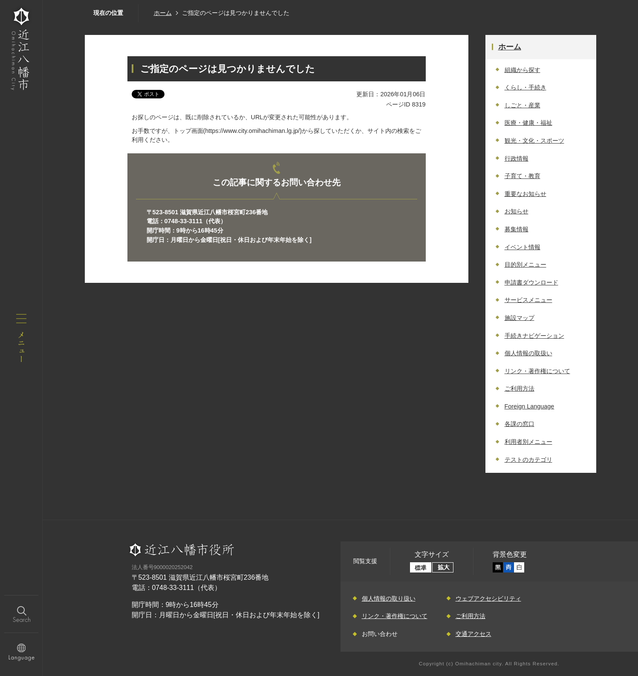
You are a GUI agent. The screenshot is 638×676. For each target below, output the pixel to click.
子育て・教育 (522, 176)
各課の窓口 (519, 423)
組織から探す (522, 69)
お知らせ (516, 211)
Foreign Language (529, 406)
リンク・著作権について (537, 371)
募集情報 (516, 229)
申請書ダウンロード (531, 282)
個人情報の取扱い (528, 353)
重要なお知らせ (525, 193)
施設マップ (519, 317)
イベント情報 (522, 247)
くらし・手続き (525, 87)
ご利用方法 (519, 388)
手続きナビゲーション (534, 335)
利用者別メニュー (528, 441)
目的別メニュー (525, 264)
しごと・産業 (522, 105)
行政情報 (516, 158)
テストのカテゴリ (528, 459)
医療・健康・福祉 (528, 122)
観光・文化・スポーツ (534, 140)
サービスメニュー (528, 299)
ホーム (163, 12)
